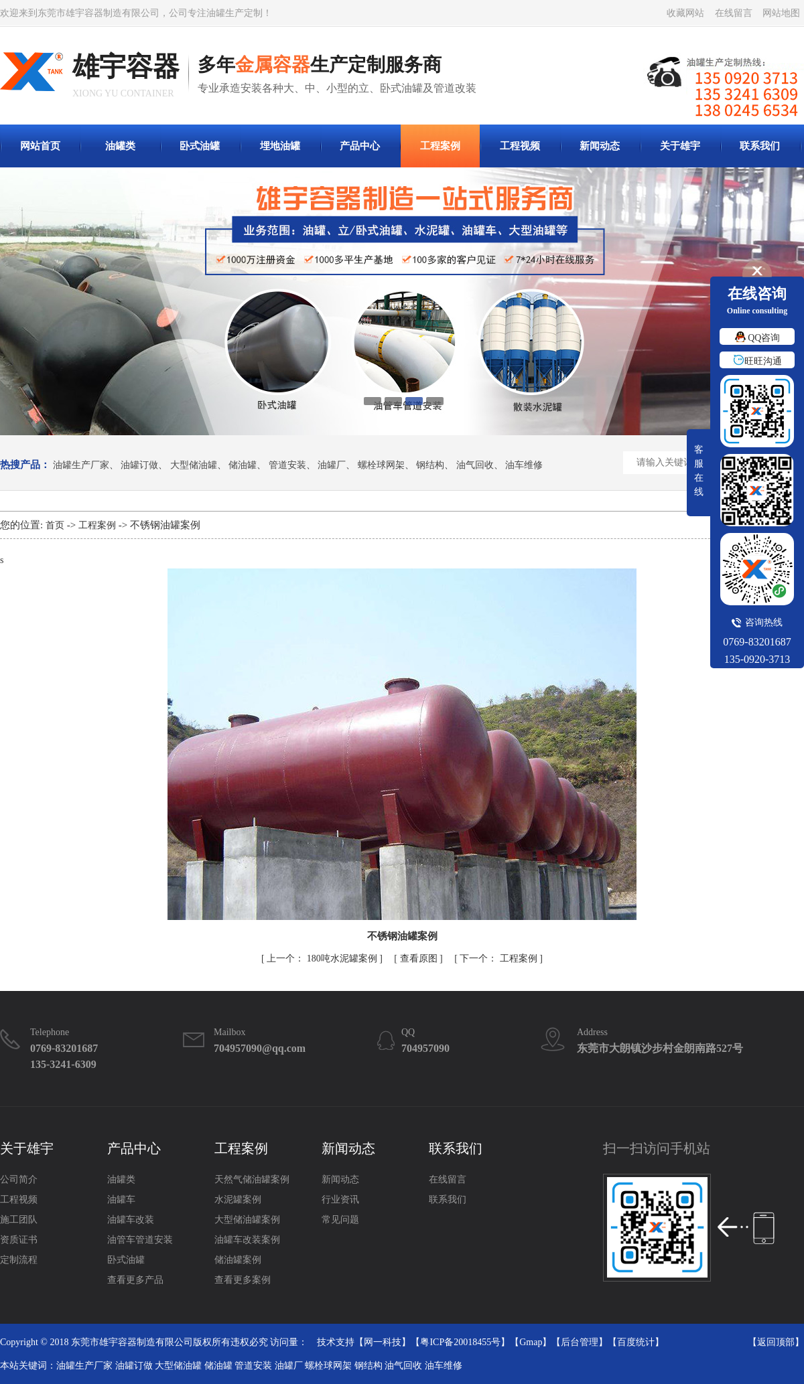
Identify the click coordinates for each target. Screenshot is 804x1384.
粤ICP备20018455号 (460, 1342)
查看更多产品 (135, 1280)
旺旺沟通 (757, 361)
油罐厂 (332, 465)
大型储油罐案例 (247, 1220)
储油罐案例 (237, 1260)
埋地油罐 (280, 146)
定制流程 (19, 1260)
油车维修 (524, 465)
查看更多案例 (242, 1280)
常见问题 (340, 1220)
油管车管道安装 (140, 1240)
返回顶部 (776, 1342)
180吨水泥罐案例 (323, 958)
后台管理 (579, 1342)
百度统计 (636, 1342)
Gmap (530, 1342)
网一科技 (382, 1342)
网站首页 (40, 146)
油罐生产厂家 (81, 465)
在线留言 (733, 13)
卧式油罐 (200, 146)
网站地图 (781, 13)
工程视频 (520, 146)
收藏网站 (685, 13)
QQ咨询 (757, 338)
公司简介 (19, 1179)
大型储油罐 (193, 465)
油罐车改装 (130, 1220)
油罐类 (120, 146)
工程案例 (440, 146)
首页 (55, 525)
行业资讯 (340, 1200)
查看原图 (420, 958)
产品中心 (360, 146)
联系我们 (760, 146)
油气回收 (475, 465)
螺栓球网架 (381, 465)
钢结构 (430, 465)
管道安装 (287, 465)
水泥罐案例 (237, 1200)
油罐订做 (139, 465)
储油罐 (242, 465)
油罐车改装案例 (247, 1240)
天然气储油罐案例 (251, 1179)
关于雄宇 (680, 146)
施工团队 (19, 1220)
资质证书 (19, 1240)
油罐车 (121, 1200)
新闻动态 (600, 146)
